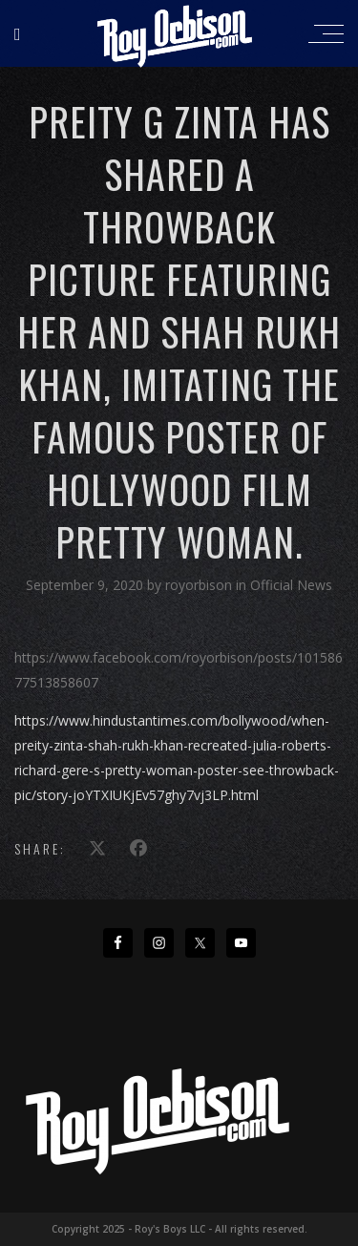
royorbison (200, 585)
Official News (291, 585)
